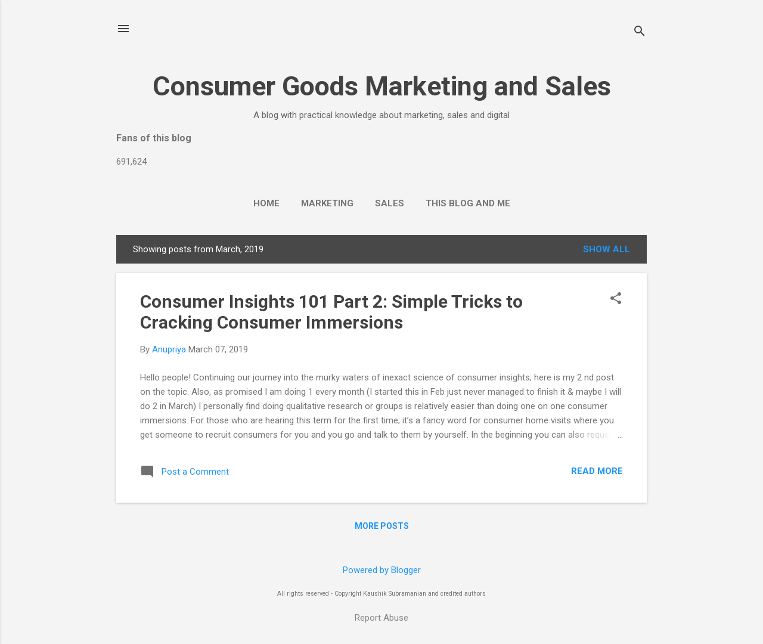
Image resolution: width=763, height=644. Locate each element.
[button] (616, 299)
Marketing (327, 203)
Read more (597, 471)
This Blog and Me (468, 203)
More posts (382, 526)
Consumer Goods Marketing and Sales (382, 86)
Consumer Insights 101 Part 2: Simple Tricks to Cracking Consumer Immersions (331, 312)
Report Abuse (381, 617)
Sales (389, 203)
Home (266, 203)
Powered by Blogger (382, 570)
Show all (606, 249)
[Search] (639, 32)
